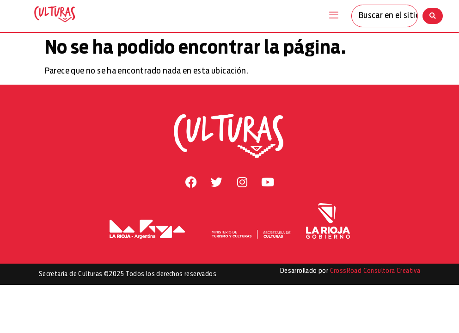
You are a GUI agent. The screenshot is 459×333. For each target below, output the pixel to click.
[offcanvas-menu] (334, 15)
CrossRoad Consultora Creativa (375, 271)
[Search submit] (432, 16)
